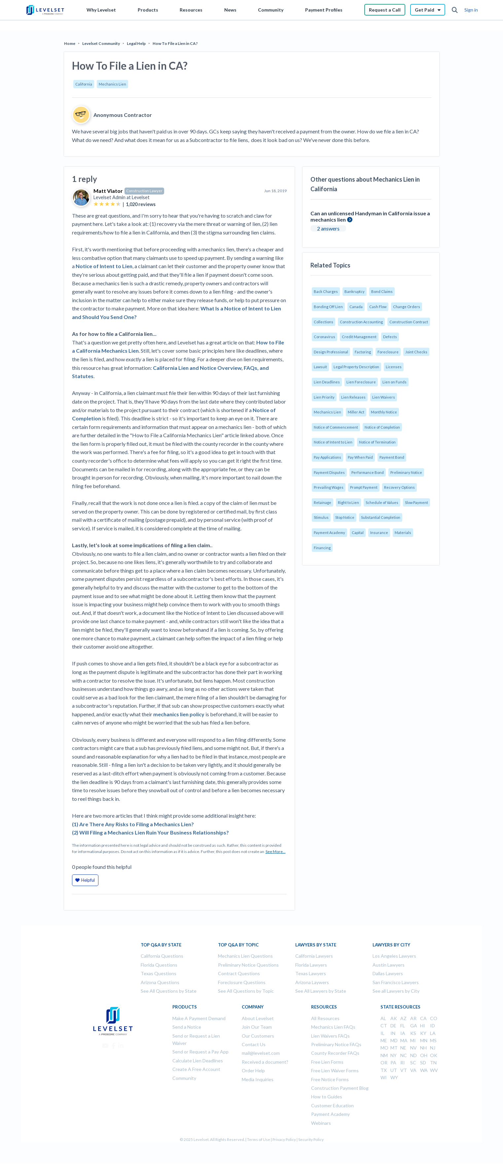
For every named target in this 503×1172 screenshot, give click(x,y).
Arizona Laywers (312, 982)
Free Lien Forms (327, 1062)
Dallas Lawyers (388, 973)
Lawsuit (320, 367)
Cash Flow (377, 306)
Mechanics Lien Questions (245, 956)
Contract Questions (239, 973)
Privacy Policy (284, 1139)
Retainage (322, 502)
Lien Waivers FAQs (330, 1036)
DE (393, 1025)
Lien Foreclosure (361, 382)
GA (413, 1025)
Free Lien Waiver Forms (335, 1070)
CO (433, 1018)
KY (423, 1033)
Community (270, 10)
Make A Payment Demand (199, 1018)
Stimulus (321, 517)
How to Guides (326, 1096)
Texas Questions (158, 973)
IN (392, 1033)
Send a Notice (186, 1027)
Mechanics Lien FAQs (333, 1027)
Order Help (253, 1070)
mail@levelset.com (261, 1053)
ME (383, 1040)
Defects (390, 337)
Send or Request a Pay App (200, 1051)
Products (148, 10)
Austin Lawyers (389, 965)
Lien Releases (353, 397)
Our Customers (258, 1036)
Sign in (471, 10)
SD (423, 1062)
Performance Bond (367, 472)
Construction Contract (408, 322)
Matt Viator (108, 191)
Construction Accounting (361, 322)
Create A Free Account (196, 1069)
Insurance (379, 532)
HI (422, 1025)
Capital (358, 532)
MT (394, 1047)
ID (432, 1025)
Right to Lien (348, 502)
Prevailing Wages (328, 487)
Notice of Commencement (336, 427)
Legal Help (136, 43)
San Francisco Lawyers (396, 982)
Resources (191, 10)
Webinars (321, 1123)
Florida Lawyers (311, 965)
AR (413, 1018)
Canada (356, 306)
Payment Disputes (329, 472)
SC (413, 1062)
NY (393, 1055)
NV (413, 1047)
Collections (323, 322)
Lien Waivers (383, 397)
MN (423, 1040)
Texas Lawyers (310, 973)
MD (394, 1040)
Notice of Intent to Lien (333, 442)
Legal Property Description (356, 367)
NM (384, 1055)
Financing (322, 548)
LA (433, 1033)
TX (383, 1070)
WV (434, 1070)
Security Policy (311, 1139)
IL (382, 1033)
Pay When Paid (360, 457)
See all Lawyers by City (396, 991)
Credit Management (359, 337)
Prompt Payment (363, 487)
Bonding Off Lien (328, 306)
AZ (403, 1018)
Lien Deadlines (327, 382)
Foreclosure (388, 352)
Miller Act (356, 412)
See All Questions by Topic (246, 991)
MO (384, 1047)
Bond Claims (382, 291)
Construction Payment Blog (340, 1088)
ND (413, 1055)
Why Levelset (101, 10)
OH (423, 1055)
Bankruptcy (354, 291)
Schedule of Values (382, 502)
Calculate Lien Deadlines (197, 1060)
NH (423, 1047)
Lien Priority (324, 397)
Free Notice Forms (330, 1079)
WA (424, 1070)
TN (433, 1062)
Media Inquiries (257, 1079)
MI (413, 1040)
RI (402, 1062)
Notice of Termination (377, 442)
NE (403, 1047)
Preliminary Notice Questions (248, 965)
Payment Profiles (323, 10)
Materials (403, 532)
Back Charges (326, 291)
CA (423, 1018)
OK (433, 1055)
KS (413, 1033)
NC (403, 1055)
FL (402, 1025)
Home (69, 43)
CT (383, 1025)
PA (393, 1062)
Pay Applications (327, 457)
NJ (432, 1047)
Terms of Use (258, 1139)
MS (433, 1040)
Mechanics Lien (112, 84)
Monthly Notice (384, 412)
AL (383, 1018)
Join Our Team (257, 1027)
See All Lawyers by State (320, 991)
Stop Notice (344, 517)
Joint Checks (416, 352)
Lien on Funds (394, 382)
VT (403, 1070)
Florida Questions (159, 965)
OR (383, 1062)
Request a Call (385, 10)
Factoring (363, 352)
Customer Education (332, 1105)
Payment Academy (329, 532)
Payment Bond (391, 457)
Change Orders (406, 306)
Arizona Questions (160, 982)
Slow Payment (416, 502)
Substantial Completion (380, 517)
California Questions (162, 956)
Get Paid (428, 10)
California (83, 84)
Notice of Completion (382, 427)
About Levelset (258, 1018)
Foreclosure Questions (242, 982)
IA (402, 1033)
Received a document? (265, 1062)
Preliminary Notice (406, 472)
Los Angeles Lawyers (394, 956)
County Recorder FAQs (335, 1053)
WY (394, 1077)
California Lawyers (314, 956)
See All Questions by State (169, 991)
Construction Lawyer (144, 191)
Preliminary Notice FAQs (336, 1044)
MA (404, 1040)
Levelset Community (101, 43)
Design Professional (331, 352)
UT (393, 1070)
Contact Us (254, 1044)
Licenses (394, 367)
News (230, 10)
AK (393, 1018)
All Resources (325, 1018)
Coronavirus (324, 337)
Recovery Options (399, 487)
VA (413, 1070)
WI (383, 1077)
